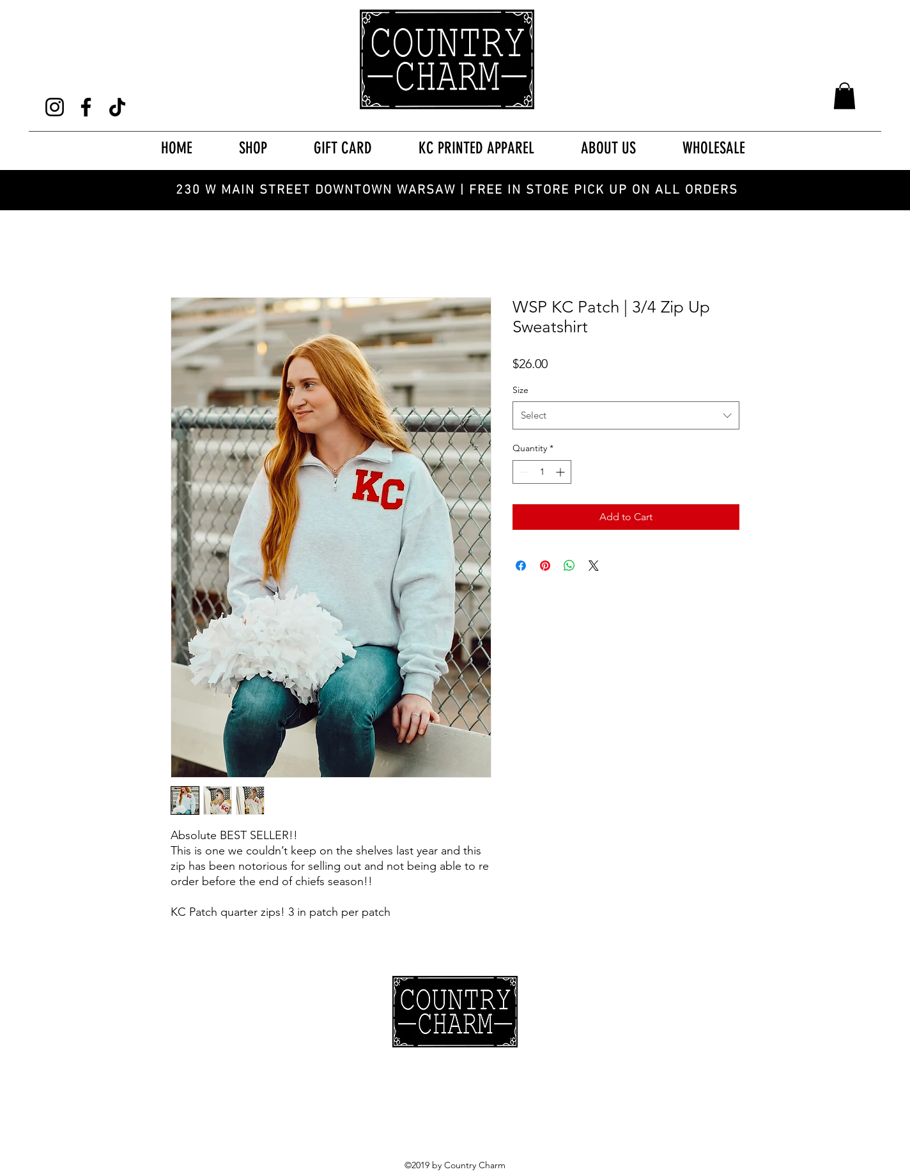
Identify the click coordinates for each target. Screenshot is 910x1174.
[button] (844, 95)
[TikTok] (117, 107)
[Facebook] (85, 107)
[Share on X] (593, 565)
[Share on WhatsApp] (569, 565)
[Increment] (561, 472)
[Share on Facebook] (520, 565)
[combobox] (626, 415)
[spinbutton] (541, 472)
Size (520, 390)
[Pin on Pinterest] (545, 565)
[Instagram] (54, 107)
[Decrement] (522, 472)
